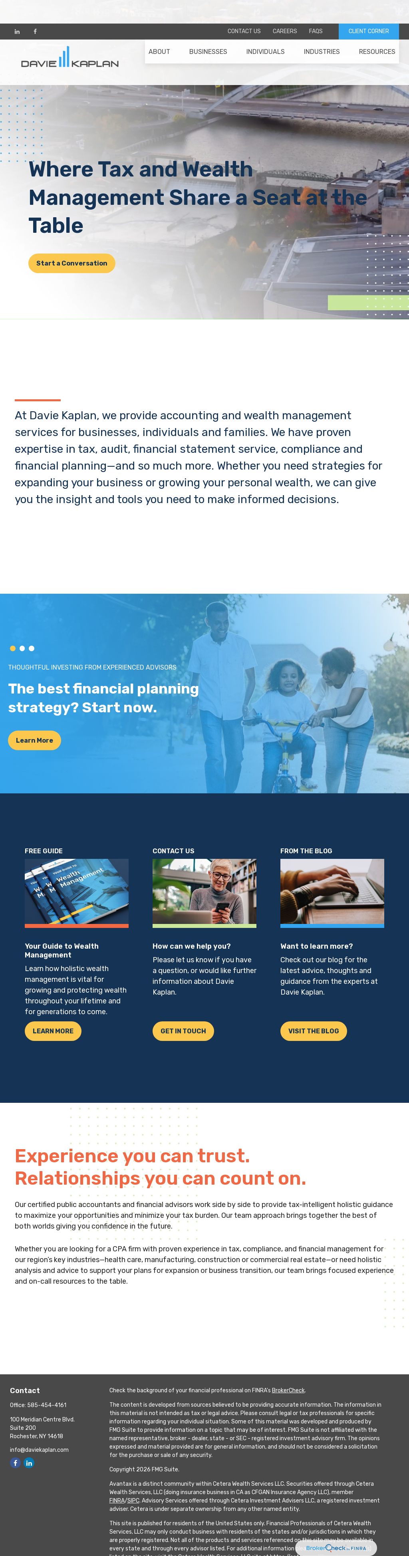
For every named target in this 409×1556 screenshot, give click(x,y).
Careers (285, 8)
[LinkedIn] (17, 8)
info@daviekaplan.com (39, 1450)
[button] (159, 32)
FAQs (316, 8)
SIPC (133, 1500)
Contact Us (244, 8)
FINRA (117, 1500)
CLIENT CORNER (369, 8)
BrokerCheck (288, 1390)
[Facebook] (35, 8)
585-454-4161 (46, 1405)
